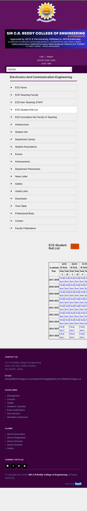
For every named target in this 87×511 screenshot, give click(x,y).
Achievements (22, 161)
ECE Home (21, 87)
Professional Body (24, 213)
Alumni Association (16, 434)
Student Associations (26, 146)
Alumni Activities (15, 444)
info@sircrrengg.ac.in (71, 379)
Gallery (19, 183)
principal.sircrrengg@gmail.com (45, 379)
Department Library (25, 139)
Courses (11, 399)
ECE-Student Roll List (26, 109)
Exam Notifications (16, 410)
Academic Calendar (16, 406)
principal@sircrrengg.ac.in (17, 379)
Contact (19, 221)
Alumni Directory (15, 441)
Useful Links (21, 191)
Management (13, 395)
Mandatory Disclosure (17, 417)
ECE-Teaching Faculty (26, 95)
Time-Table (21, 206)
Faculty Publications (25, 228)
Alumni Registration (16, 437)
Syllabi (10, 403)
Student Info (21, 132)
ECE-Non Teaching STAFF (29, 102)
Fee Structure (13, 413)
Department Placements (27, 169)
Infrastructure (22, 124)
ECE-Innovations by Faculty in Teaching (36, 117)
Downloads (21, 198)
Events (18, 154)
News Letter (21, 176)
